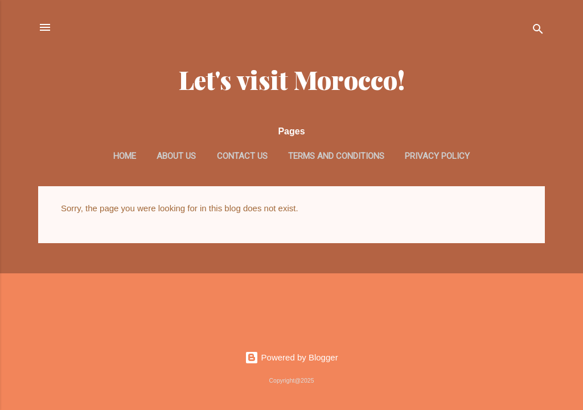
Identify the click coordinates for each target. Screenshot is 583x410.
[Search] (538, 31)
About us (176, 156)
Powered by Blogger (291, 357)
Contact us (242, 156)
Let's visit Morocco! (292, 79)
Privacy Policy (437, 156)
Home (124, 156)
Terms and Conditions (336, 156)
